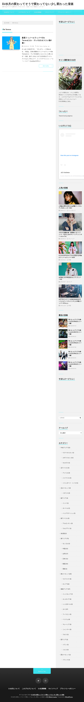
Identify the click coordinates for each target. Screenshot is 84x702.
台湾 (64, 553)
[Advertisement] (69, 39)
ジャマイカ (66, 478)
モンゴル (65, 543)
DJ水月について (9, 12)
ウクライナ (66, 579)
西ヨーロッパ (65, 654)
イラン (65, 644)
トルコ (65, 649)
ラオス (65, 634)
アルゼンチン (67, 523)
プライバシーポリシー (64, 12)
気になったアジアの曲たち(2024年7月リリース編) (75, 332)
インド (65, 503)
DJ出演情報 (37, 12)
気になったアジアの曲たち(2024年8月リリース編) (75, 321)
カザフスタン (67, 457)
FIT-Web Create (51, 697)
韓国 (64, 564)
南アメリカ (64, 518)
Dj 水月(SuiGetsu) (76, 176)
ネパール (65, 508)
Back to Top (42, 671)
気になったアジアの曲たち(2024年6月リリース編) (75, 342)
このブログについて (24, 12)
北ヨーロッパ (65, 488)
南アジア (63, 498)
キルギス (65, 463)
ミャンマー (66, 629)
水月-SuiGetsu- (65, 172)
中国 (70, 259)
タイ (64, 609)
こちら (68, 101)
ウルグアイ (66, 528)
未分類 (63, 533)
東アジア (63, 538)
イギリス (65, 493)
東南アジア (64, 589)
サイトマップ (49, 12)
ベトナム (65, 619)
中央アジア (64, 447)
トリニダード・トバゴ (69, 483)
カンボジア (66, 599)
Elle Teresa (39, 46)
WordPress (69, 697)
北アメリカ (64, 468)
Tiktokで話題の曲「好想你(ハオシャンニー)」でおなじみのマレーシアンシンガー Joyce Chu (70, 234)
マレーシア (71, 238)
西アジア (63, 639)
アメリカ (65, 473)
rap (48, 46)
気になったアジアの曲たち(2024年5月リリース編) (75, 353)
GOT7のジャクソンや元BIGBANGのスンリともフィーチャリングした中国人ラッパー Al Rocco (70, 301)
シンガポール (67, 604)
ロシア (70, 281)
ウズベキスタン (67, 452)
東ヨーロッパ (65, 574)
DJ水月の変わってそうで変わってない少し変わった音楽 (38, 3)
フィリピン (66, 614)
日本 (33, 46)
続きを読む (46, 66)
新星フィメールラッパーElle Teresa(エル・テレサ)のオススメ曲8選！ (37, 40)
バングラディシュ (68, 513)
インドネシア (72, 210)
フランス (65, 660)
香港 (64, 569)
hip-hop (45, 46)
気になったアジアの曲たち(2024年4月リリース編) (75, 364)
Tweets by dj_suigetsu (65, 116)
